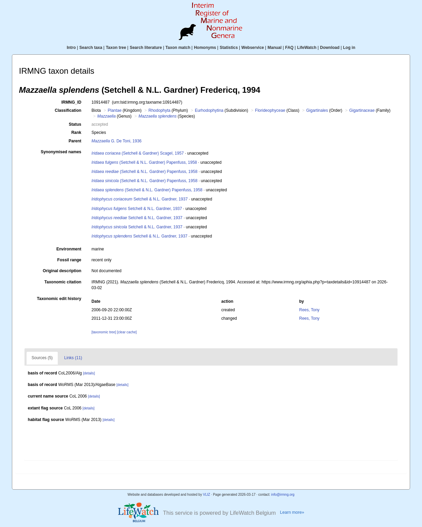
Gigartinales (317, 110)
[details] (89, 373)
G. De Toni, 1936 (116, 141)
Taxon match (178, 47)
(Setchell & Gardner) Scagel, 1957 (137, 153)
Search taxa (90, 47)
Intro (71, 47)
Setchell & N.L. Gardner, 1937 (139, 199)
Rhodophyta (160, 110)
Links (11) (73, 357)
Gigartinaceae (362, 110)
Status (75, 124)
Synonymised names (61, 152)
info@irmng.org (282, 494)
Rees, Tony (309, 310)
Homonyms (205, 47)
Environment (68, 249)
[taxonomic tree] (103, 332)
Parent (75, 141)
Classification (68, 110)
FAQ (289, 47)
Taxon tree (116, 47)
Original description (62, 270)
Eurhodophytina (209, 110)
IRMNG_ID (71, 102)
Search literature (146, 47)
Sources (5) (42, 357)
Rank (76, 132)
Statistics (229, 47)
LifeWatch (307, 47)
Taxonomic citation (63, 282)
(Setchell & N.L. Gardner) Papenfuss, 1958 (144, 162)
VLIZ (206, 494)
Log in (349, 47)
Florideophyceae (270, 110)
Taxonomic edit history (59, 298)
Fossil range (69, 260)
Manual (275, 47)
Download (329, 47)
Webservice (252, 47)
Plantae (115, 110)
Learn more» (292, 512)
